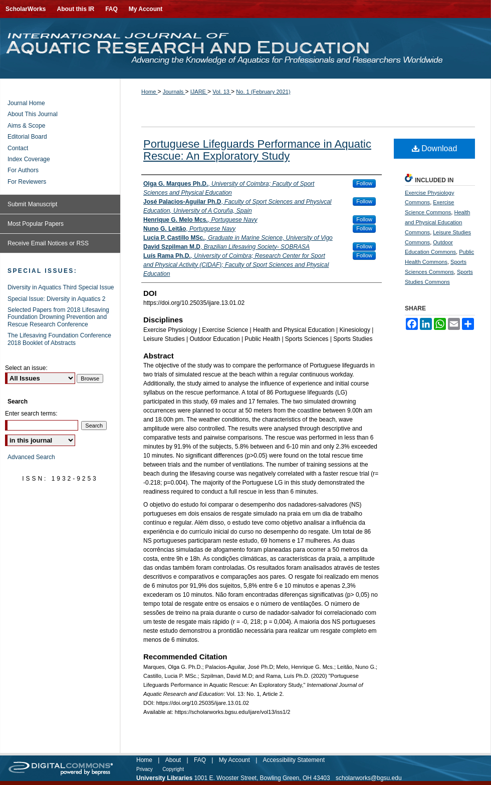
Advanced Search (31, 457)
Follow (364, 183)
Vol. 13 (221, 92)
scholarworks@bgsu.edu (369, 777)
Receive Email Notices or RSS (48, 243)
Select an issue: (26, 367)
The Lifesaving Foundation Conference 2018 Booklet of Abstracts (59, 339)
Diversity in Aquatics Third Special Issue (61, 287)
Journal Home (26, 103)
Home (149, 92)
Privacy (144, 769)
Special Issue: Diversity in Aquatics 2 (56, 298)
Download (434, 148)
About (173, 759)
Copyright (173, 769)
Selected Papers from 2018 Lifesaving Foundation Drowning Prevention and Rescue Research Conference (58, 317)
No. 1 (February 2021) (263, 92)
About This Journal (33, 114)
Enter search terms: (31, 413)
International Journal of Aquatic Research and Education (245, 48)
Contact (18, 148)
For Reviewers (27, 181)
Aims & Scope (26, 125)
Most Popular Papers (36, 223)
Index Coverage (29, 159)
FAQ (200, 759)
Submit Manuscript (32, 204)
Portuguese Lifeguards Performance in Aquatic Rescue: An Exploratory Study (257, 150)
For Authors (23, 170)
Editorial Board (27, 136)
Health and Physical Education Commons (437, 222)
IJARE (198, 92)
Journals (174, 92)
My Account (234, 759)
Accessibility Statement (294, 759)
